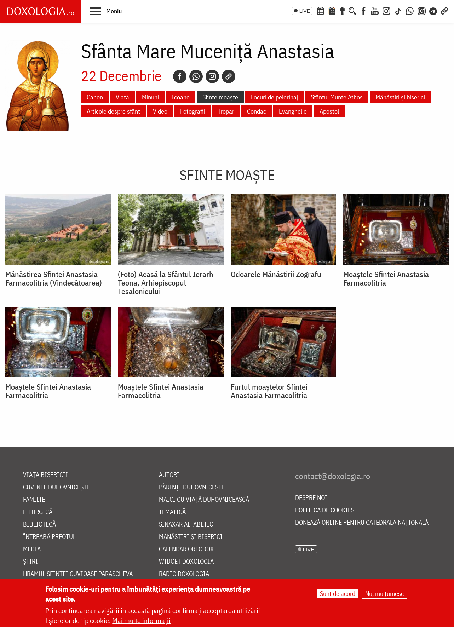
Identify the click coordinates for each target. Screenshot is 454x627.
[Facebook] (363, 10)
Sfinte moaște (220, 97)
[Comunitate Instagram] (421, 10)
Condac (256, 111)
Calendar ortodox (186, 549)
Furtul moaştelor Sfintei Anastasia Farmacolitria (269, 390)
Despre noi (311, 498)
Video (160, 111)
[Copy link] (228, 76)
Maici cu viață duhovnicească (204, 500)
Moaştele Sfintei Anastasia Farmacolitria (386, 278)
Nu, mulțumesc (384, 593)
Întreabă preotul (49, 537)
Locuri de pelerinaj (274, 97)
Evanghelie (293, 111)
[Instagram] (386, 10)
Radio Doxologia (184, 574)
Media (32, 549)
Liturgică (37, 512)
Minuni (150, 97)
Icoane (181, 97)
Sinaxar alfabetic (186, 524)
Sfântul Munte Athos (337, 97)
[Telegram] (433, 10)
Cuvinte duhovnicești (56, 487)
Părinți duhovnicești (191, 487)
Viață (122, 97)
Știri (30, 561)
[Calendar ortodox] (320, 10)
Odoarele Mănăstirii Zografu (276, 274)
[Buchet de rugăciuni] (342, 10)
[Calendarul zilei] (332, 10)
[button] (106, 11)
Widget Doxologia (186, 561)
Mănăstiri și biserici (400, 97)
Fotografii (192, 111)
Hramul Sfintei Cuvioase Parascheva (78, 574)
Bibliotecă (39, 524)
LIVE (304, 11)
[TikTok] (398, 10)
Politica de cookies (324, 510)
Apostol (329, 111)
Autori (169, 475)
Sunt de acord (337, 593)
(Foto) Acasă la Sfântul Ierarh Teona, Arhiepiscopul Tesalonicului (165, 282)
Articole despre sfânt (113, 111)
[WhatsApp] (410, 10)
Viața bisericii (45, 475)
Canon (95, 97)
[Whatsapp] (196, 76)
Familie (34, 500)
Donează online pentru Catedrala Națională (362, 523)
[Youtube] (375, 10)
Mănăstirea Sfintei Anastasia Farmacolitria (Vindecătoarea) (53, 278)
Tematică (172, 512)
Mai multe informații (141, 620)
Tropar (226, 111)
